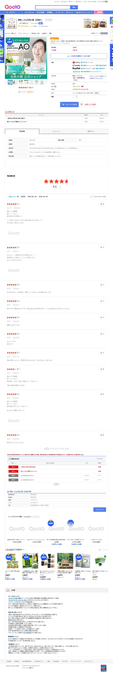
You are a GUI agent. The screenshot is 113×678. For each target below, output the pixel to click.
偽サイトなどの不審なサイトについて (17, 121)
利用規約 (16, 661)
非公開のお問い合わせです (28, 475)
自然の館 (53, 41)
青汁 (50, 33)
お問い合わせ (100, 509)
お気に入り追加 (88, 104)
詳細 (75, 80)
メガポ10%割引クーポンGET (78, 56)
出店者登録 (56, 661)
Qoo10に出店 (92, 1)
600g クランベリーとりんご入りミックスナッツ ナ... (36, 539)
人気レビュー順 (13, 196)
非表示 (101, 458)
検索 (73, 7)
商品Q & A (91, 131)
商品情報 (22, 131)
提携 (48, 661)
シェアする (23, 91)
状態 (12, 463)
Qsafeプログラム (88, 661)
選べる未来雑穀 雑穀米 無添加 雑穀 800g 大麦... (56, 539)
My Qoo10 (64, 1)
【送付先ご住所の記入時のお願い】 (16, 118)
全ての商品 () (24, 23)
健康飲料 (44, 33)
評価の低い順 (43, 196)
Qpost (79, 1)
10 (65, 448)
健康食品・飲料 (35, 33)
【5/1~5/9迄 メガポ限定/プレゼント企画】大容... (76, 539)
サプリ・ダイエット (23, 33)
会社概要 (8, 661)
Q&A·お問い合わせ (43, 26)
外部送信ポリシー (39, 661)
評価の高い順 (32, 196)
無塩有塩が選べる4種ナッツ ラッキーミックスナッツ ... (16, 539)
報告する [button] (31, 91)
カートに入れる (69, 104)
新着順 (23, 196)
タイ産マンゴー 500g (96, 539)
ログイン (57, 1)
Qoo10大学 (101, 1)
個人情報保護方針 (27, 661)
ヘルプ (85, 1)
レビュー (56, 131)
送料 (54, 87)
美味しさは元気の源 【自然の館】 (31, 20)
